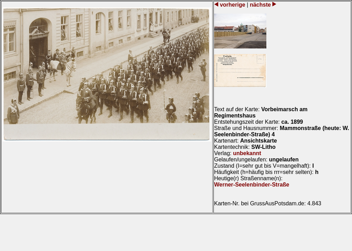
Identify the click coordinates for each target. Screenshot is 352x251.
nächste (260, 5)
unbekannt (247, 153)
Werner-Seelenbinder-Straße (251, 185)
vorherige (232, 5)
